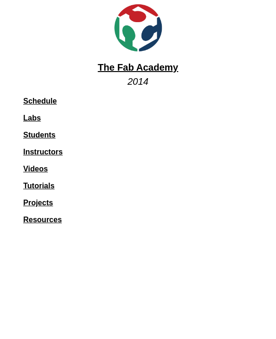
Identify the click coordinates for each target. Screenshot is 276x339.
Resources (42, 220)
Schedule (40, 101)
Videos (35, 169)
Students (39, 135)
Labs (32, 118)
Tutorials (38, 186)
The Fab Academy (138, 67)
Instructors (43, 152)
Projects (38, 203)
